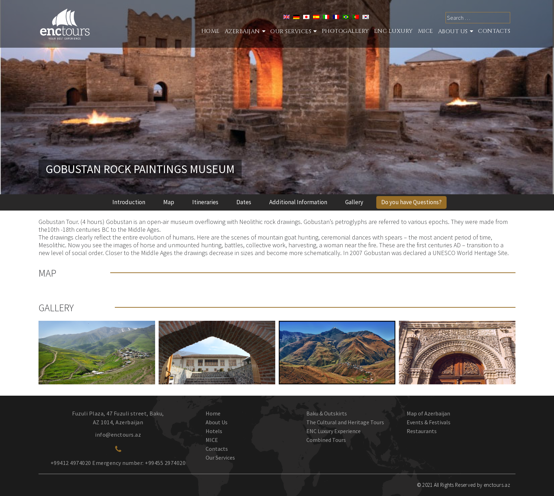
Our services (290, 31)
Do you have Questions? (411, 202)
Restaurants (422, 431)
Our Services (220, 457)
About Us (453, 31)
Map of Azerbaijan (428, 413)
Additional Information (298, 202)
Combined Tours (326, 439)
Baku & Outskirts (326, 413)
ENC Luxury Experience (333, 431)
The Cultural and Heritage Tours (345, 422)
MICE (425, 31)
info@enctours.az (118, 434)
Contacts (494, 31)
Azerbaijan (242, 31)
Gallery (354, 202)
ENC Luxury (393, 31)
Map (168, 202)
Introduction (128, 202)
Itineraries (205, 202)
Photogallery (345, 31)
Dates (243, 202)
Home (210, 31)
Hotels (214, 431)
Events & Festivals (428, 422)
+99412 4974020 (71, 462)
